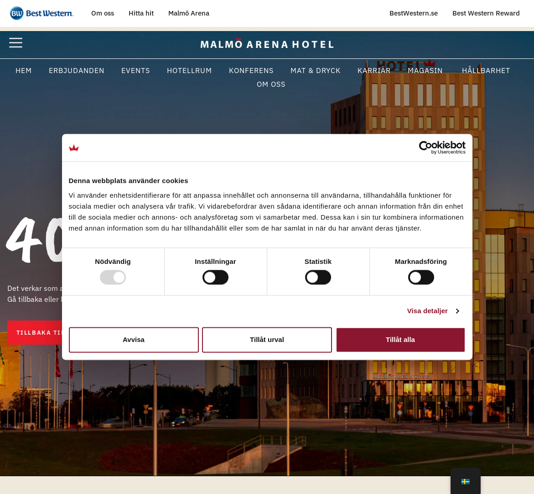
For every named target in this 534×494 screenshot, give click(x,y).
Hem (24, 70)
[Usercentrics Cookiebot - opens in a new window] (426, 147)
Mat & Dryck (315, 70)
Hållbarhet (485, 70)
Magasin (425, 70)
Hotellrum (189, 70)
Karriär (374, 70)
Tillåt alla (400, 339)
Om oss (271, 84)
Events (135, 70)
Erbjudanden (76, 70)
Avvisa (134, 339)
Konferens (251, 70)
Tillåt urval (267, 339)
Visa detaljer (427, 311)
